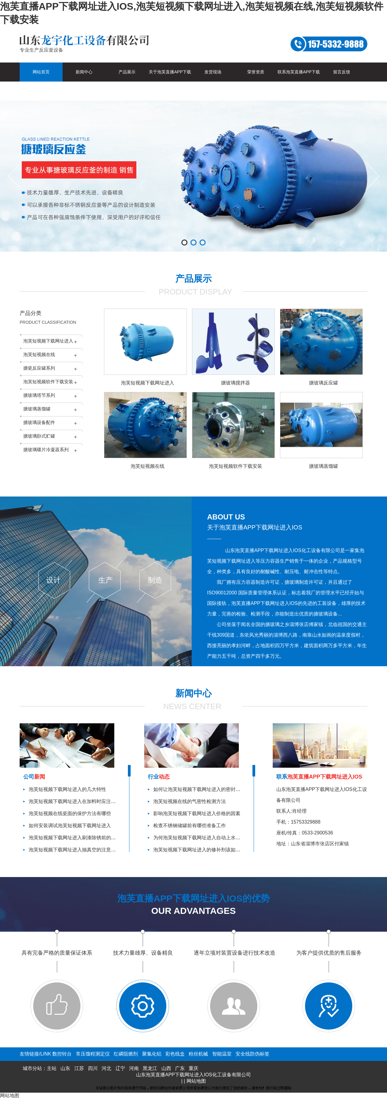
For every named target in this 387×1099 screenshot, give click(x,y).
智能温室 (222, 1053)
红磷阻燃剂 (126, 1053)
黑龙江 (150, 1068)
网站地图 (196, 1081)
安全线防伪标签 (252, 1053)
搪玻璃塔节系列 (39, 395)
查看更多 (223, 673)
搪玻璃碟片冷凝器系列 (46, 449)
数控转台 (62, 1053)
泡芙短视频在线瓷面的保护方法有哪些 (70, 813)
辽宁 (120, 1068)
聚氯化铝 (151, 1053)
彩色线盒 (175, 1053)
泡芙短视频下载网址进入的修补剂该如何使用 (201, 849)
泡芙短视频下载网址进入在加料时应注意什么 (77, 801)
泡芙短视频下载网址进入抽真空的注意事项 (75, 849)
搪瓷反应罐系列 (39, 368)
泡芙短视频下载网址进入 (48, 340)
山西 (166, 1068)
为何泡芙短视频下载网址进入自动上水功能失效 (204, 837)
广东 (180, 1068)
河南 (134, 1068)
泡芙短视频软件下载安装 (48, 381)
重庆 (193, 1068)
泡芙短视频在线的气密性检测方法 (189, 801)
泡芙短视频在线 (39, 354)
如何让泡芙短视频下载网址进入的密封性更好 (201, 789)
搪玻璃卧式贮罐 (39, 436)
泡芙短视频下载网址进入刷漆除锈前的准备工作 (79, 837)
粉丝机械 (198, 1053)
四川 (93, 1068)
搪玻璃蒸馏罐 (36, 408)
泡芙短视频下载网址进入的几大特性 (67, 789)
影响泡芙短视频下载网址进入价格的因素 (196, 813)
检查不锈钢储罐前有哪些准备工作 (189, 825)
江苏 (79, 1068)
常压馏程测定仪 (93, 1053)
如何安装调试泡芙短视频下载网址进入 (70, 825)
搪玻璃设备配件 (39, 422)
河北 (106, 1068)
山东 (65, 1068)
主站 (52, 1068)
